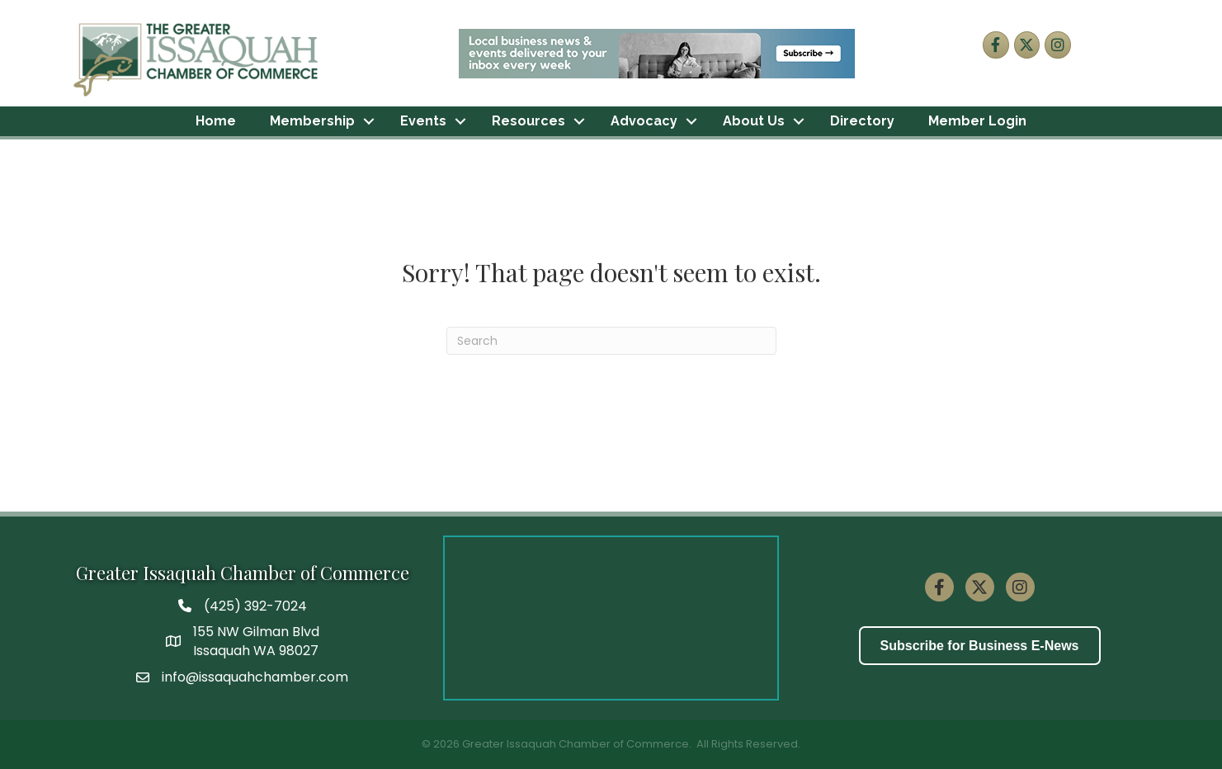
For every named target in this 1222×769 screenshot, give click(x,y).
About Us (754, 121)
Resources (528, 121)
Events (423, 121)
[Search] (611, 341)
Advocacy (644, 121)
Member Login (977, 121)
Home (216, 121)
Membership (312, 121)
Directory (862, 121)
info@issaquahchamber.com (255, 677)
